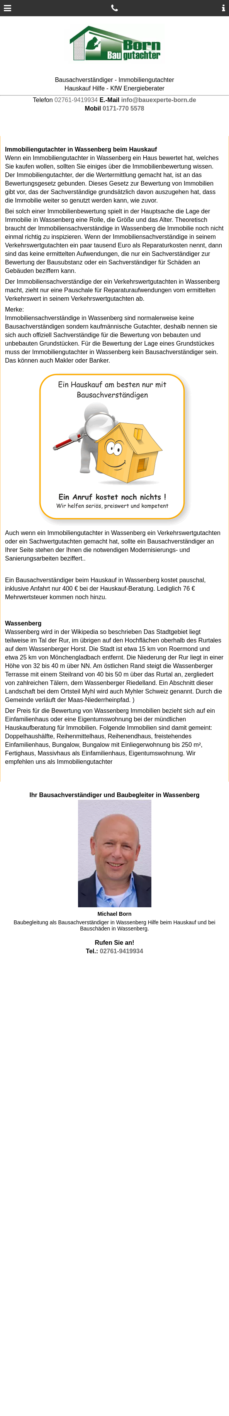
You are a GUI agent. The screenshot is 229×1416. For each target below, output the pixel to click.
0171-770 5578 (123, 108)
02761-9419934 (76, 100)
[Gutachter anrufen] (114, 8)
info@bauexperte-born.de (158, 100)
